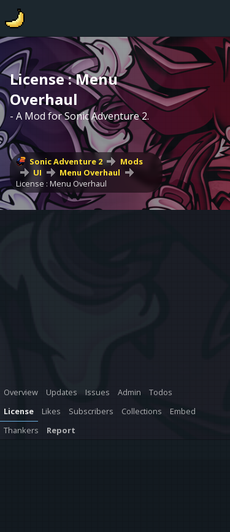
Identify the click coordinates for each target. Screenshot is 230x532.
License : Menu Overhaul (61, 183)
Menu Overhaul (89, 172)
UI (37, 172)
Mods (131, 161)
